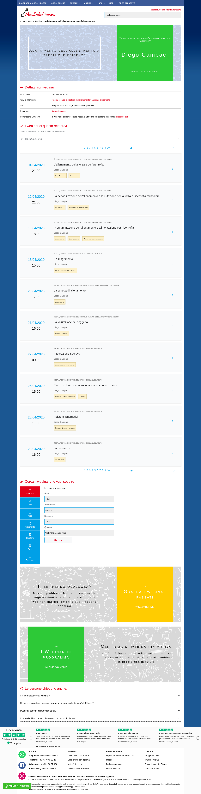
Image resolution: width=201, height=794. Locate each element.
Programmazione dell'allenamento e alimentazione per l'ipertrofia (94, 227)
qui (59, 789)
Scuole (74, 3)
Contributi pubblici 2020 (140, 779)
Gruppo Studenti (152, 755)
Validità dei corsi (75, 764)
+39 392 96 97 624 (48, 764)
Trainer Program (152, 760)
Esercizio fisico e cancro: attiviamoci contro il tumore (86, 385)
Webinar (38, 21)
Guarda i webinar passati (145, 594)
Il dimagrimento (63, 259)
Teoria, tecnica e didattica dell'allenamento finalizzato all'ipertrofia (144, 39)
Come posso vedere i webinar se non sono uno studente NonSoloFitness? (57, 703)
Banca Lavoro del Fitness (156, 764)
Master (109, 760)
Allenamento (74, 176)
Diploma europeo (114, 764)
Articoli (88, 3)
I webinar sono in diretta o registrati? (38, 711)
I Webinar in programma (56, 654)
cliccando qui (122, 117)
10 (108, 148)
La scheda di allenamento (70, 290)
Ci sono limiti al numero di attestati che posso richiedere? (48, 718)
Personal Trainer (61, 333)
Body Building (60, 176)
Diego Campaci (59, 111)
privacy (50, 789)
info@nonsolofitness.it (46, 768)
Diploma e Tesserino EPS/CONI (120, 755)
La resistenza (62, 448)
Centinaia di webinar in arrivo (136, 646)
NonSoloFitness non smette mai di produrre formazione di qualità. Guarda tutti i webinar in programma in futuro (136, 657)
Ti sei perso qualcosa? (64, 586)
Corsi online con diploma (79, 760)
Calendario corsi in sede (33, 3)
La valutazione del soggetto (71, 322)
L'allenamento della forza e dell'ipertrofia (79, 164)
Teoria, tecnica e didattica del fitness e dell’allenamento (78, 254)
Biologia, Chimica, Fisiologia (65, 396)
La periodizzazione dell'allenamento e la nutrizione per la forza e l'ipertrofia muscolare (107, 196)
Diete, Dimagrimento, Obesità (65, 270)
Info (100, 3)
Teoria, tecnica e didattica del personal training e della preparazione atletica (86, 285)
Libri (111, 3)
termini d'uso (80, 787)
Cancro (82, 396)
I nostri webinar (113, 768)
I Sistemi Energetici (66, 416)
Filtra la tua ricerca (31, 139)
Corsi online (58, 3)
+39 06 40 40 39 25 (47, 760)
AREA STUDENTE (127, 3)
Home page (27, 21)
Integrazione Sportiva (67, 353)
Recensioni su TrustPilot (78, 768)
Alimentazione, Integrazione (78, 207)
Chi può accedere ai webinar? (35, 696)
